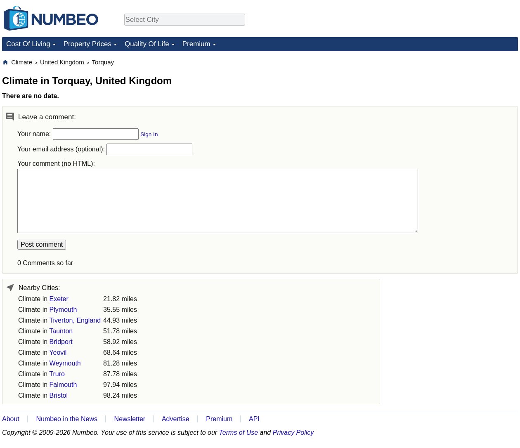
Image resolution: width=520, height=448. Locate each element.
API (254, 418)
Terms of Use (238, 432)
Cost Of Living (28, 44)
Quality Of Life (147, 44)
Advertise (175, 418)
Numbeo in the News (66, 418)
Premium (196, 44)
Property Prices (87, 44)
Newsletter (130, 418)
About (10, 418)
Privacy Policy (293, 432)
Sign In (149, 134)
